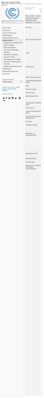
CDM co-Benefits (9, 45)
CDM (7, 2)
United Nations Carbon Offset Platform (11, 88)
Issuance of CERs (9, 57)
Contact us (21, 4)
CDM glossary (5, 4)
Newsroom (6, 74)
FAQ (16, 4)
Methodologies (7, 35)
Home (3, 2)
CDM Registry (7, 69)
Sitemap (12, 4)
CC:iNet (13, 2)
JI (9, 2)
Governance (6, 30)
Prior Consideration (10, 47)
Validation (7, 52)
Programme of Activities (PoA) (13, 43)
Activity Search (7, 40)
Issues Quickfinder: (8, 79)
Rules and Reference (9, 33)
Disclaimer (27, 4)
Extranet (33, 4)
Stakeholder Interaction (10, 71)
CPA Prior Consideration (11, 50)
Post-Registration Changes (12, 59)
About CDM (6, 28)
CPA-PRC (7, 64)
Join (6, 5)
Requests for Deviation (11, 54)
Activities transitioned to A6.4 (13, 66)
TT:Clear (18, 2)
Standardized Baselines (10, 38)
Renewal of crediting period (12, 62)
